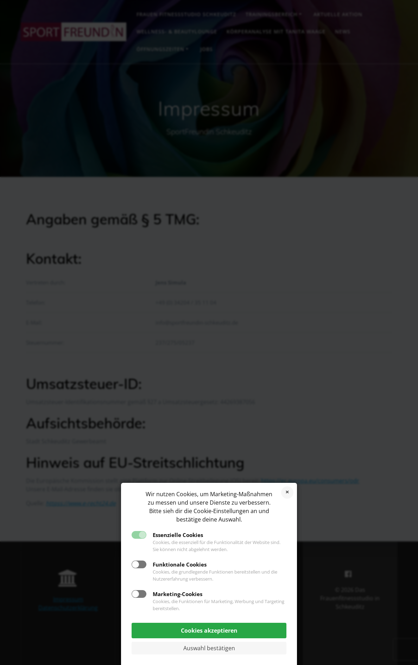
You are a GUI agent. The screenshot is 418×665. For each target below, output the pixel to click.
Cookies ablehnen (287, 492)
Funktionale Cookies (180, 564)
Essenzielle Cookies (178, 534)
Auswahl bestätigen (209, 648)
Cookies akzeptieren (209, 630)
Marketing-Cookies (177, 593)
